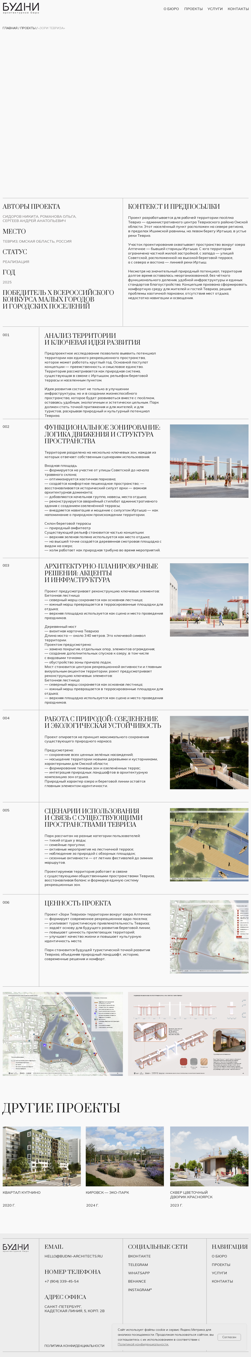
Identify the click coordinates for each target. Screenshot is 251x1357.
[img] (209, 1156)
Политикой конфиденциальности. (143, 1344)
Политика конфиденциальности (74, 1346)
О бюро (171, 9)
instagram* (140, 1289)
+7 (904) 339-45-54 (62, 1281)
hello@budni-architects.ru (74, 1256)
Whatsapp (139, 1273)
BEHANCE (137, 1281)
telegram (138, 1264)
